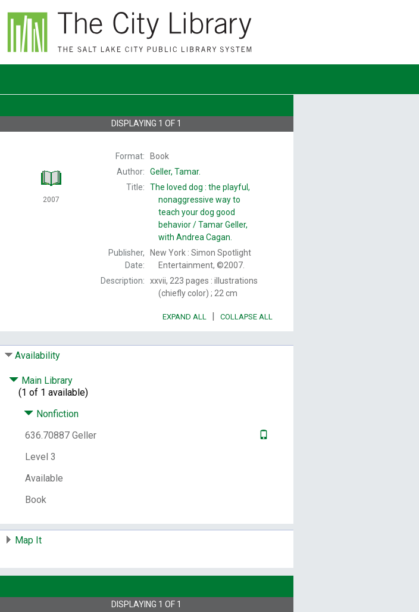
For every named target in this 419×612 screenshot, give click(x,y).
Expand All (184, 316)
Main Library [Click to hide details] (41, 380)
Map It (28, 540)
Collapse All (246, 316)
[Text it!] (262, 435)
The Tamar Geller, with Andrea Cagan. (200, 212)
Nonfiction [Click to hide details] (51, 414)
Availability (37, 355)
